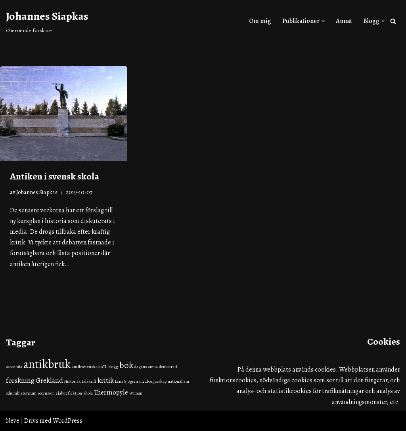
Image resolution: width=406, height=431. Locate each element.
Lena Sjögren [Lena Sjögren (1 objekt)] (126, 381)
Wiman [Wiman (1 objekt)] (135, 393)
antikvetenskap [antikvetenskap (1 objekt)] (86, 367)
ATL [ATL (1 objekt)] (104, 367)
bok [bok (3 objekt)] (126, 365)
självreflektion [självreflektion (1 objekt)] (69, 393)
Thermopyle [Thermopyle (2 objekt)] (111, 392)
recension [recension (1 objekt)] (46, 393)
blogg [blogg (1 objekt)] (113, 367)
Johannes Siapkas (36, 192)
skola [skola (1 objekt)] (88, 393)
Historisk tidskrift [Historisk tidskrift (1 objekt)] (80, 381)
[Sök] (393, 21)
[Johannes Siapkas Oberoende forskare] (47, 21)
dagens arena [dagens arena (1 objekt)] (146, 367)
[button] (323, 21)
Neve (12, 420)
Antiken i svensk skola (54, 176)
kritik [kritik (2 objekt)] (106, 380)
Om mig (260, 21)
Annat (344, 21)
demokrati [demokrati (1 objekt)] (168, 367)
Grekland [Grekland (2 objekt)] (49, 380)
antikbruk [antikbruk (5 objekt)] (47, 364)
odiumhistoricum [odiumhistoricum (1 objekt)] (21, 393)
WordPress (67, 420)
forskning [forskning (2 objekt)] (20, 380)
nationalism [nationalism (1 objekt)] (178, 381)
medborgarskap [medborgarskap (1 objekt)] (153, 381)
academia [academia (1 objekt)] (14, 367)
